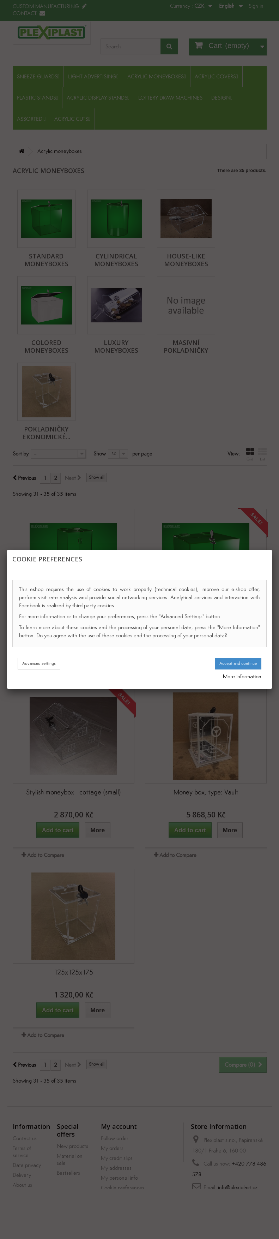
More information (242, 676)
